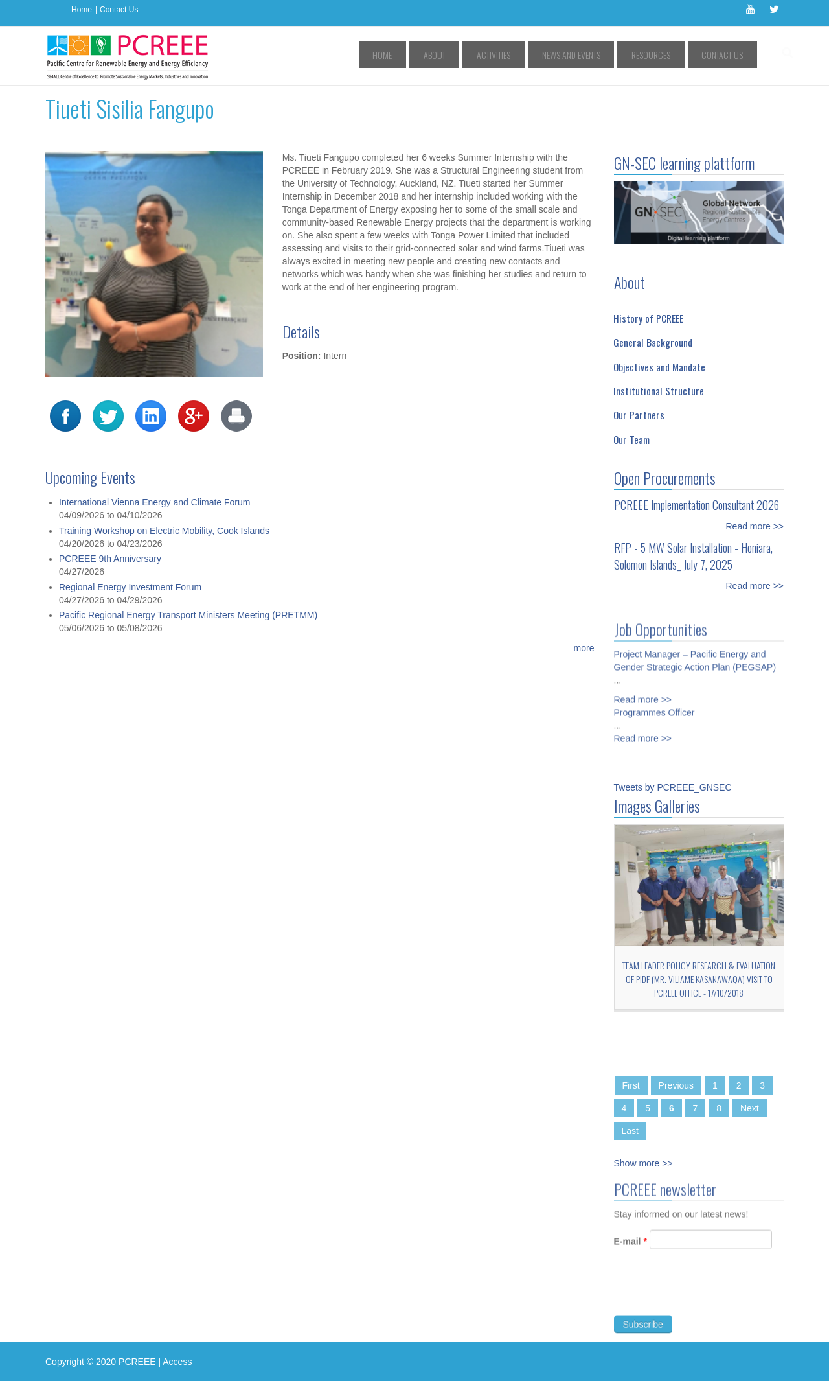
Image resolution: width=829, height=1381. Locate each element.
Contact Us (119, 9)
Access (177, 1361)
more (584, 648)
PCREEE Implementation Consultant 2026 (696, 504)
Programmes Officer (654, 707)
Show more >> (643, 1163)
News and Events (601, 55)
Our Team (631, 439)
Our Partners (638, 415)
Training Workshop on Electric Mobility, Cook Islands (164, 531)
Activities (536, 55)
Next (749, 1108)
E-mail (630, 1247)
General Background (652, 342)
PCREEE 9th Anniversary (110, 558)
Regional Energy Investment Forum (130, 587)
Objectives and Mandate (659, 367)
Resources (668, 55)
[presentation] (712, 1295)
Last (630, 1131)
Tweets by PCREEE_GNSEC (673, 787)
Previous (676, 1085)
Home (81, 9)
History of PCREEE (648, 318)
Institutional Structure (658, 391)
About (490, 55)
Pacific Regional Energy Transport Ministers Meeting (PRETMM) (188, 615)
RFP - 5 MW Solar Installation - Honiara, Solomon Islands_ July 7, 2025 (693, 556)
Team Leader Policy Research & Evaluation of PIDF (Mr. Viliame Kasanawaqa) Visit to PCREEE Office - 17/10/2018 (698, 978)
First (631, 1085)
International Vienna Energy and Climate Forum (154, 502)
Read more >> (755, 526)
